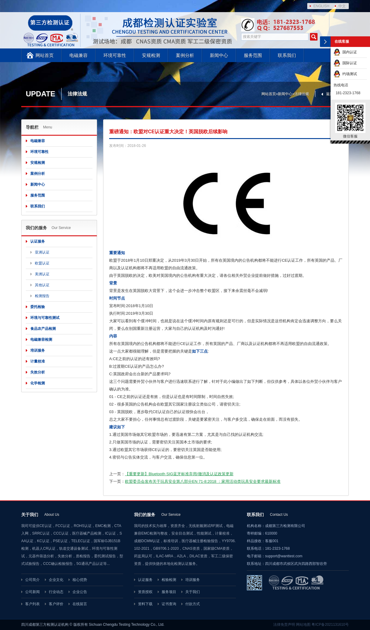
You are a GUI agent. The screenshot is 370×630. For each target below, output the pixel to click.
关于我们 (192, 592)
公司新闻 (32, 592)
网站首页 (44, 55)
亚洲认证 (42, 252)
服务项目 (169, 592)
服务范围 (253, 55)
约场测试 (345, 74)
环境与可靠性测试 (44, 318)
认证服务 (37, 241)
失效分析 (37, 372)
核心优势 (79, 580)
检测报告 (42, 296)
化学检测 (37, 383)
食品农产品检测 (43, 329)
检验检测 (169, 580)
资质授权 (145, 592)
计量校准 (37, 361)
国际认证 (345, 63)
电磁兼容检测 (41, 339)
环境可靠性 (114, 55)
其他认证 (42, 285)
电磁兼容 (78, 55)
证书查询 (169, 604)
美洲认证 (42, 274)
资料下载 (145, 604)
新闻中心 (219, 55)
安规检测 (151, 55)
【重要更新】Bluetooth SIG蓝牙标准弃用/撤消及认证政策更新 (179, 474)
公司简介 (32, 580)
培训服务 (37, 350)
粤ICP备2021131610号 (330, 624)
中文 (342, 6)
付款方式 (192, 604)
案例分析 (185, 55)
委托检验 (37, 307)
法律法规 (301, 94)
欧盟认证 (42, 263)
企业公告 (79, 592)
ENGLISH (321, 6)
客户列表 (32, 604)
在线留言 (79, 604)
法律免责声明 (284, 624)
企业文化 (56, 580)
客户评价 (56, 604)
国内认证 (345, 52)
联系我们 (287, 55)
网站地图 (303, 624)
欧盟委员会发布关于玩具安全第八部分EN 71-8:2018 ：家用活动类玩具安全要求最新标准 (203, 481)
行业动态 (56, 592)
